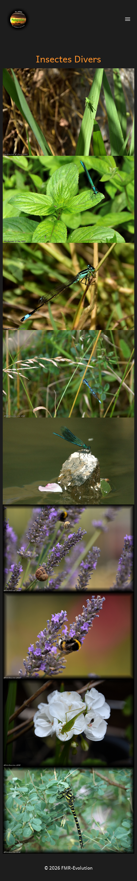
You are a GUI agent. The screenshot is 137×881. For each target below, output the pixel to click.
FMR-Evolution (77, 867)
